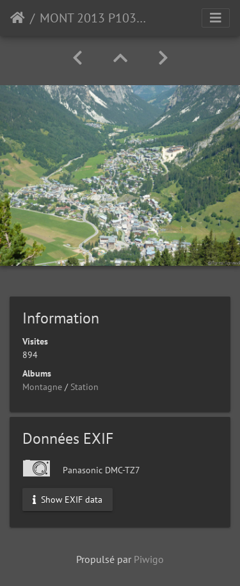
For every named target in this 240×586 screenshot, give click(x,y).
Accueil (17, 18)
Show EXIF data (67, 499)
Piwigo (149, 559)
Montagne (42, 387)
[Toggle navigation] (216, 18)
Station (84, 387)
